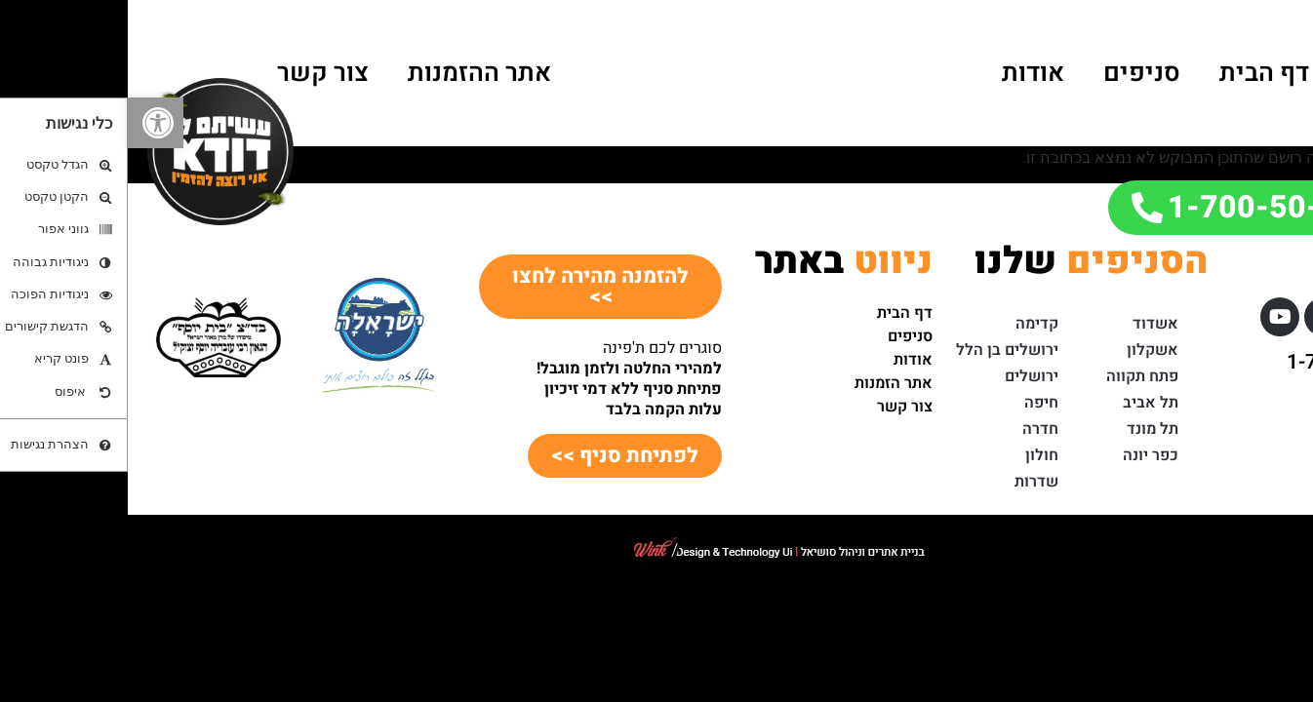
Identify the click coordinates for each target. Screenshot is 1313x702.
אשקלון (1025, 350)
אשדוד (1028, 323)
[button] (28, 123)
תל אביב (1023, 402)
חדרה (913, 429)
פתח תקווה (1014, 376)
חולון (914, 455)
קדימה (909, 323)
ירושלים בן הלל (879, 350)
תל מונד (1025, 429)
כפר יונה (1023, 455)
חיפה (913, 402)
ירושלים (904, 376)
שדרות (909, 481)
